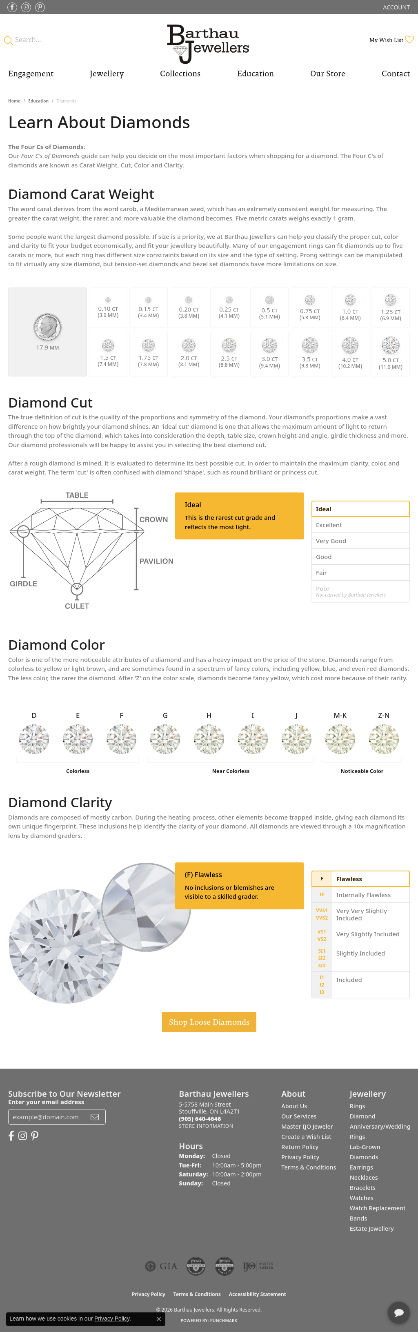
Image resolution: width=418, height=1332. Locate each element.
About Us (294, 1106)
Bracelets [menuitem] (363, 1188)
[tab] (360, 509)
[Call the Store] (200, 1119)
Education (38, 101)
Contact (396, 73)
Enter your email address (46, 1102)
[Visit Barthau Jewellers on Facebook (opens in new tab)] (12, 7)
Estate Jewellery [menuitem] (372, 1228)
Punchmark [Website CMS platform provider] (224, 1320)
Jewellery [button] (107, 73)
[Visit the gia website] (161, 1266)
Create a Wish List (306, 1136)
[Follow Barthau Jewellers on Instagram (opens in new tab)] (26, 7)
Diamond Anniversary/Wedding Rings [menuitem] (380, 1126)
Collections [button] (180, 73)
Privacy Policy (300, 1157)
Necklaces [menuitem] (364, 1177)
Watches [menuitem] (362, 1198)
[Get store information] (206, 1126)
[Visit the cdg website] (196, 1266)
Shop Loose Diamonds (209, 1022)
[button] (396, 7)
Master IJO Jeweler (307, 1126)
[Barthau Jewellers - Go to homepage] (209, 39)
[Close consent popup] (158, 1318)
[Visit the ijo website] (258, 1266)
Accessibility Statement (257, 1294)
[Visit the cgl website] (224, 1266)
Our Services (298, 1116)
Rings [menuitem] (357, 1106)
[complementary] (359, 1287)
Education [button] (255, 73)
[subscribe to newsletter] (94, 1116)
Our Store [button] (327, 73)
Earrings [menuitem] (361, 1167)
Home (14, 101)
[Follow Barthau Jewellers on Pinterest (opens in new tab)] (40, 7)
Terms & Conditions (308, 1167)
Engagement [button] (30, 73)
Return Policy (299, 1147)
